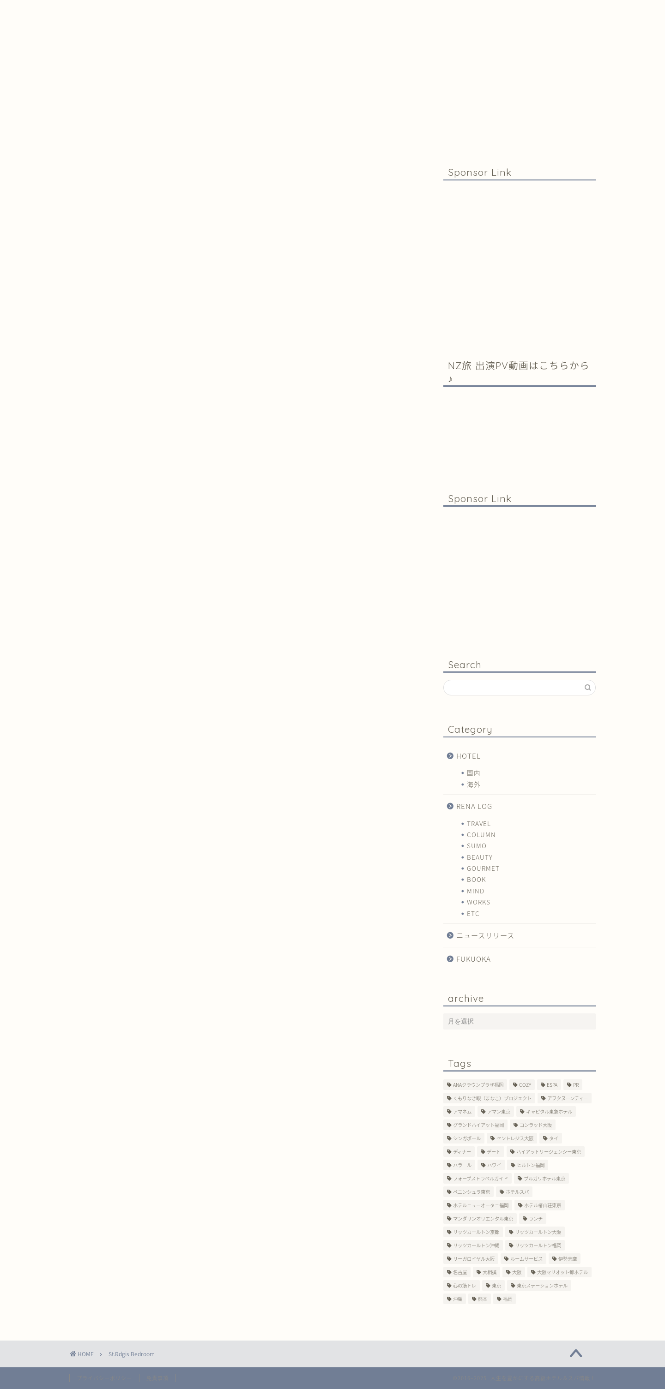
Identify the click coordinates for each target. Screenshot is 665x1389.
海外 (474, 784)
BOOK (476, 879)
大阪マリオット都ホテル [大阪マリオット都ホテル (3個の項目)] (562, 1272)
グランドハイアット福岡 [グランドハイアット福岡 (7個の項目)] (478, 1124)
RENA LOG (474, 806)
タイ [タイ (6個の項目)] (553, 1138)
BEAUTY (480, 857)
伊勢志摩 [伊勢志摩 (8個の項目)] (567, 1258)
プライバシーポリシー (104, 1378)
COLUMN (481, 834)
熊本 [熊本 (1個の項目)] (482, 1298)
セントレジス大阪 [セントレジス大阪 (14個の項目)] (514, 1138)
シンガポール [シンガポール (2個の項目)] (467, 1138)
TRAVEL (479, 823)
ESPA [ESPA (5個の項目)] (552, 1084)
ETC (473, 913)
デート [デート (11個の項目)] (494, 1151)
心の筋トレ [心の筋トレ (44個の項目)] (464, 1285)
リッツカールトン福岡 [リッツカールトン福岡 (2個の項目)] (538, 1245)
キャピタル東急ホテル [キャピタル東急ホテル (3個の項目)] (549, 1111)
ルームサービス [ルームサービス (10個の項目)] (526, 1258)
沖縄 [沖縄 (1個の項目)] (457, 1298)
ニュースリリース (485, 935)
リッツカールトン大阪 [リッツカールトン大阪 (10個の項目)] (538, 1231)
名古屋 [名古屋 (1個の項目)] (460, 1272)
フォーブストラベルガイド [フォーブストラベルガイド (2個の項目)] (480, 1178)
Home (125, 11)
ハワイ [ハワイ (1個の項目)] (494, 1164)
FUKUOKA (473, 958)
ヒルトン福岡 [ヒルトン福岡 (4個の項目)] (530, 1164)
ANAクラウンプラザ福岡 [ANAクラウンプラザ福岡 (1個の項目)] (478, 1084)
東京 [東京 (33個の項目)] (496, 1285)
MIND (475, 890)
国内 (474, 772)
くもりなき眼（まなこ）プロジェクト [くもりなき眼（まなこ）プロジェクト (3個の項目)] (492, 1098)
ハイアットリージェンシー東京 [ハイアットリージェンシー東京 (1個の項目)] (548, 1151)
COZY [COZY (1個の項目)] (525, 1084)
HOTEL (468, 755)
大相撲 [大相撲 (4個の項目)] (489, 1272)
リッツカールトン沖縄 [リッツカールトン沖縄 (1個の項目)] (476, 1245)
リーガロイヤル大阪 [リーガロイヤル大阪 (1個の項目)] (474, 1258)
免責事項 (157, 1378)
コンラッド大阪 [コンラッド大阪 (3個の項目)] (536, 1124)
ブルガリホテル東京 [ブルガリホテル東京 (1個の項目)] (544, 1178)
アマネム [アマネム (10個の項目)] (462, 1111)
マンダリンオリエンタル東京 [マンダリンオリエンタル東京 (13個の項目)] (483, 1218)
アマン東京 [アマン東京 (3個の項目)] (498, 1111)
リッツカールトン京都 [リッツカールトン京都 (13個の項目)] (476, 1231)
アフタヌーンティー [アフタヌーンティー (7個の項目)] (567, 1098)
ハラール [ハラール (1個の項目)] (462, 1164)
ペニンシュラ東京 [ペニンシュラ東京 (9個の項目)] (471, 1191)
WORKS (478, 901)
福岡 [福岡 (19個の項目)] (507, 1298)
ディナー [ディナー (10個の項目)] (462, 1151)
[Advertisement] (519, 263)
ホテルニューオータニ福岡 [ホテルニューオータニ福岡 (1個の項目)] (480, 1205)
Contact (348, 11)
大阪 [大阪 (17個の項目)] (516, 1272)
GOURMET (483, 868)
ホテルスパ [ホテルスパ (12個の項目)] (517, 1191)
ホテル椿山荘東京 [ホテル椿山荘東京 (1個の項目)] (542, 1205)
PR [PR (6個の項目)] (576, 1084)
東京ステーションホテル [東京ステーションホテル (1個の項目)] (542, 1285)
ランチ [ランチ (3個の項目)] (536, 1218)
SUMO (477, 845)
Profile (240, 11)
